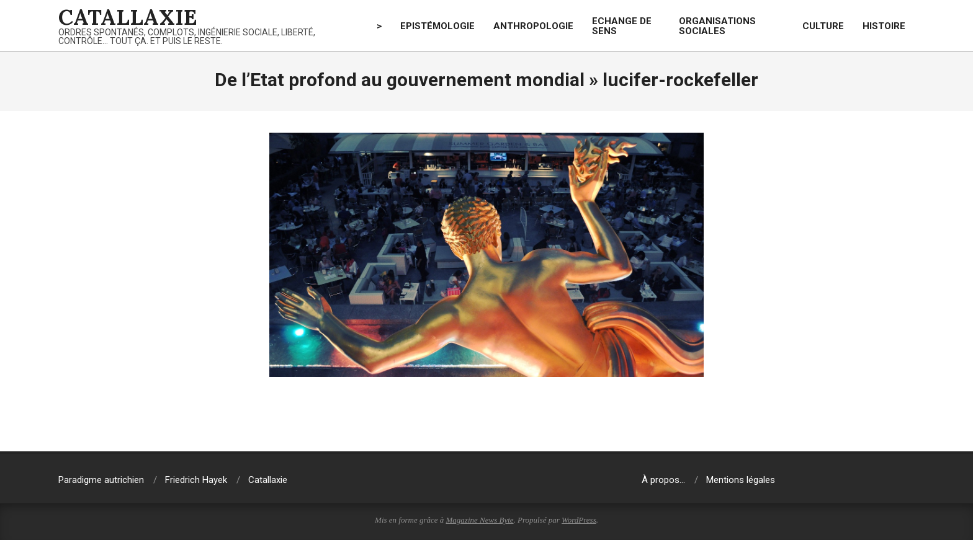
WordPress (579, 520)
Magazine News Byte (480, 520)
